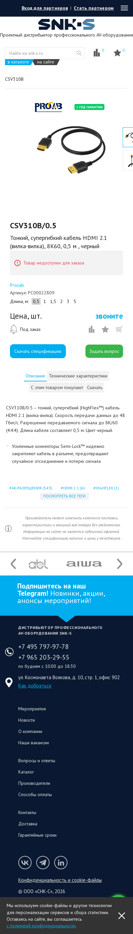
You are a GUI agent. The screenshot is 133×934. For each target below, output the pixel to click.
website (79, 53)
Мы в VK (25, 862)
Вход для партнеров (45, 8)
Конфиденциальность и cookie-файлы (60, 880)
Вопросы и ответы (36, 761)
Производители (34, 783)
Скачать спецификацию (38, 351)
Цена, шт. (26, 316)
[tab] (35, 376)
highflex (107, 487)
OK (121, 915)
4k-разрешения (31, 487)
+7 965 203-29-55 (43, 657)
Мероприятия (32, 709)
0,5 (36, 301)
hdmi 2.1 (73, 487)
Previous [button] (13, 564)
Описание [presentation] (35, 376)
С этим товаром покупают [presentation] (57, 387)
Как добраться (34, 685)
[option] (71, 148)
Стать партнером (94, 8)
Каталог (26, 772)
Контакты (27, 812)
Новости (26, 720)
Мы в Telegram (43, 862)
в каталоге (18, 62)
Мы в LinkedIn (60, 862)
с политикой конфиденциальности (41, 926)
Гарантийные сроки (37, 835)
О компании (30, 731)
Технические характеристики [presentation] (78, 376)
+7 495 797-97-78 (43, 646)
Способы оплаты (35, 794)
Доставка (27, 824)
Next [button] (119, 564)
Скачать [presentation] (94, 387)
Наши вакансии (33, 743)
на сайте (45, 62)
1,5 (53, 301)
